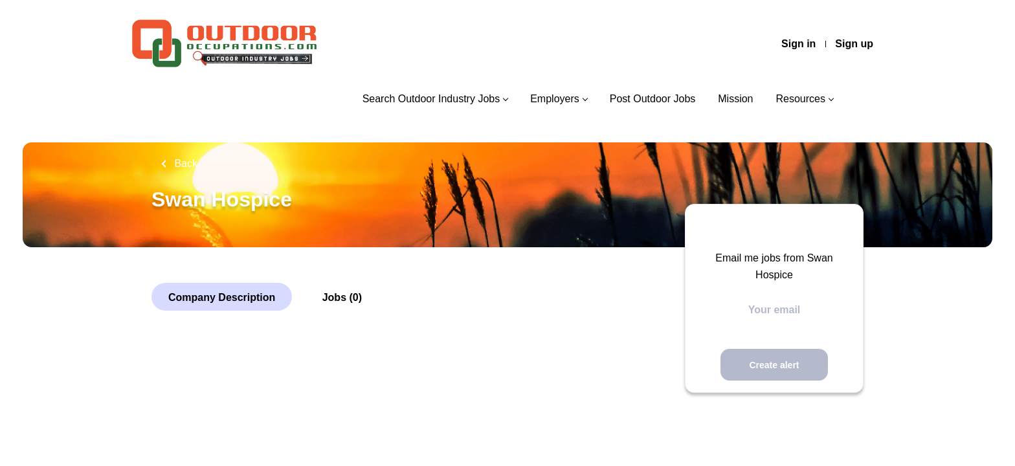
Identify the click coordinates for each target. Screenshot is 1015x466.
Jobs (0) (342, 297)
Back (184, 163)
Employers (554, 98)
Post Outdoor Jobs (653, 98)
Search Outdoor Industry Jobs (431, 98)
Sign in (798, 43)
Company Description (221, 297)
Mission (735, 98)
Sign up (854, 43)
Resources (800, 98)
